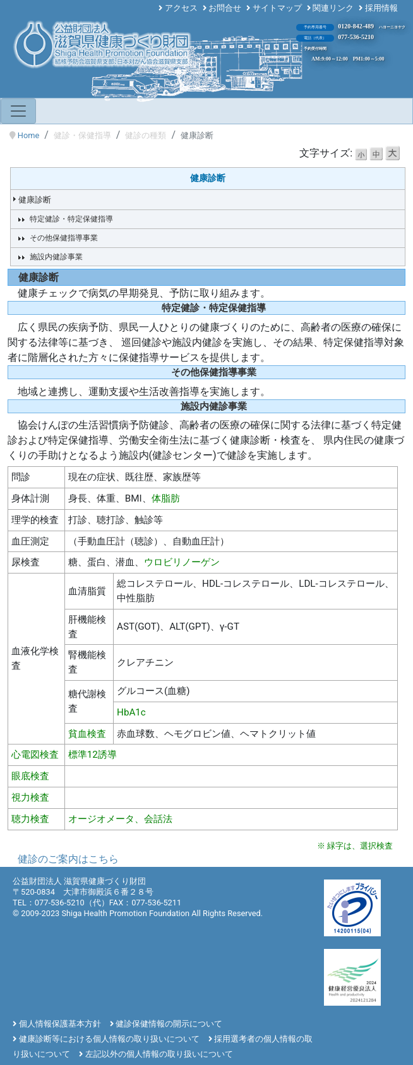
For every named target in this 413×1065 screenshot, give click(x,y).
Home (28, 135)
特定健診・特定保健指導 (71, 219)
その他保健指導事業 (64, 237)
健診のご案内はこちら (68, 859)
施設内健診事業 (56, 256)
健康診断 (34, 199)
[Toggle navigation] (18, 111)
